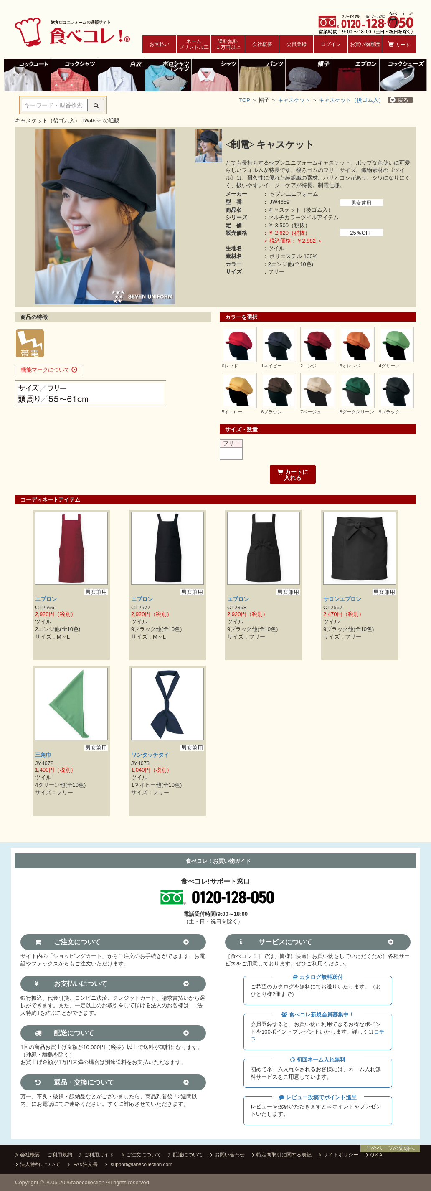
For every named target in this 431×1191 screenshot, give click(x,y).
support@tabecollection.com (138, 1164)
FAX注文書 (82, 1164)
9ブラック (389, 411)
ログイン (331, 44)
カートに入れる (292, 475)
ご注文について (141, 1155)
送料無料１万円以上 (228, 44)
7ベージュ (310, 411)
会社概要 (262, 44)
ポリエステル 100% (293, 256)
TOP (244, 100)
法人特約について (37, 1164)
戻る (399, 100)
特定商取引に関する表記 (282, 1155)
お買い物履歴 (365, 44)
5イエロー (232, 411)
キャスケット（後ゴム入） (351, 100)
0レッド (230, 365)
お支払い (160, 44)
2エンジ (308, 365)
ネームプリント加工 (194, 44)
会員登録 (296, 44)
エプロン (46, 599)
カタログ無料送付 (318, 977)
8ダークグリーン (357, 411)
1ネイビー (271, 365)
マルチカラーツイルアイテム (303, 217)
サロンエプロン (342, 599)
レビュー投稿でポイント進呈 (318, 1097)
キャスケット (294, 100)
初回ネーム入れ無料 (317, 1060)
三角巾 (43, 755)
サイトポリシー (338, 1155)
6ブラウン (271, 411)
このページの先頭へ (390, 1148)
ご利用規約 (59, 1154)
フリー (231, 443)
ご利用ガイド (96, 1155)
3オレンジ (350, 365)
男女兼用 (361, 202)
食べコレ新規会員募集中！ (317, 1014)
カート (399, 44)
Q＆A (374, 1155)
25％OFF (361, 233)
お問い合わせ (227, 1155)
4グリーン (389, 365)
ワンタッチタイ (150, 755)
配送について (185, 1155)
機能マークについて (49, 370)
